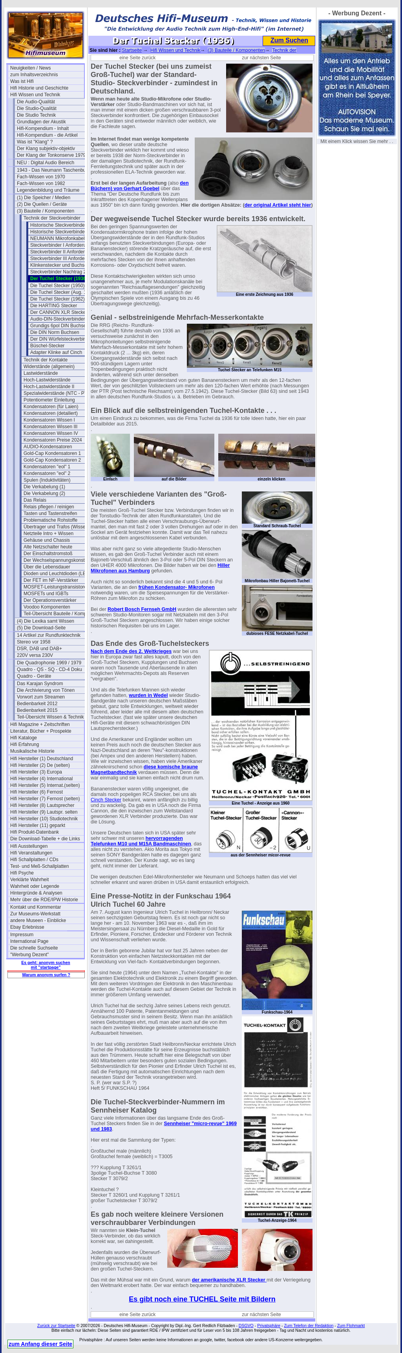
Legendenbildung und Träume (48, 190)
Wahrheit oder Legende (34, 886)
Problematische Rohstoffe (50, 520)
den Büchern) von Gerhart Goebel (140, 185)
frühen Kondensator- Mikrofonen (176, 587)
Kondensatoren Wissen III (50, 426)
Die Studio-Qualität (37, 108)
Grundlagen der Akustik (41, 122)
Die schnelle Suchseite (34, 948)
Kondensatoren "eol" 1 (47, 466)
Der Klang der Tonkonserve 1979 (51, 155)
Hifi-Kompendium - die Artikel (47, 135)
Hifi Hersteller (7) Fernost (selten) (45, 798)
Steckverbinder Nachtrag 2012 (62, 272)
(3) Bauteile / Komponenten (45, 211)
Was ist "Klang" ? (35, 142)
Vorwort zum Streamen (41, 697)
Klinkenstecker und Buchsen (60, 265)
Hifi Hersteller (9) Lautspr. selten (43, 812)
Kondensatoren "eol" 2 (47, 473)
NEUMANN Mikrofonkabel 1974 (63, 238)
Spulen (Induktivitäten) (47, 480)
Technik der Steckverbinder (52, 218)
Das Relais (35, 500)
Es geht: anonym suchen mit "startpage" (45, 965)
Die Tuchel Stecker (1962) (57, 299)
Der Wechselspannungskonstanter (59, 560)
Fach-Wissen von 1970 (41, 177)
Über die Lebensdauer (47, 567)
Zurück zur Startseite (56, 1325)
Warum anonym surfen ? (46, 974)
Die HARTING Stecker (53, 305)
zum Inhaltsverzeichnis (34, 74)
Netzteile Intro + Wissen (48, 533)
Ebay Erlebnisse (27, 927)
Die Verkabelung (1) (44, 487)
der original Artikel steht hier (278, 205)
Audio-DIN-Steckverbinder (57, 319)
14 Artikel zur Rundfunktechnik (48, 635)
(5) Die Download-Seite (41, 628)
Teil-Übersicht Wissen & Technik (50, 717)
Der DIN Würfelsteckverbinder (61, 339)
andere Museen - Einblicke (38, 920)
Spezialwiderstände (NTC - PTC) (58, 393)
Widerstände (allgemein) (49, 366)
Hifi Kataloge (23, 738)
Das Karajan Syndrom (40, 683)
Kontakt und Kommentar (35, 907)
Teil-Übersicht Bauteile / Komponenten (60, 613)
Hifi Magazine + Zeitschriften (40, 724)
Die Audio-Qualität (36, 101)
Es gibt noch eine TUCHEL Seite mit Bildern (202, 1299)
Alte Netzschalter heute (48, 547)
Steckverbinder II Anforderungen (64, 252)
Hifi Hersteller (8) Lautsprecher (42, 805)
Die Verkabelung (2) (44, 493)
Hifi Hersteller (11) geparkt (37, 825)
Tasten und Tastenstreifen (50, 513)
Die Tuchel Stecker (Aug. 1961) (63, 292)
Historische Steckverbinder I (59, 225)
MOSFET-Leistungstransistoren (56, 587)
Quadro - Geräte (34, 676)
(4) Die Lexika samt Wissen (45, 621)
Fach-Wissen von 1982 (41, 183)
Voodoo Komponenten (47, 607)
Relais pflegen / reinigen (49, 507)
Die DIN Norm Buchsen (54, 332)
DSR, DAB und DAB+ (39, 648)
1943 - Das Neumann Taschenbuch (54, 170)
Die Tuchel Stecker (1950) (57, 285)
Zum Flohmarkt (351, 1325)
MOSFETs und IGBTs (46, 593)
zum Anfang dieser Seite (40, 1344)
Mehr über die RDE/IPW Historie (44, 899)
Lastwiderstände (41, 373)
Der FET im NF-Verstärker (51, 580)
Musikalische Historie (32, 751)
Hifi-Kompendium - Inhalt (43, 128)
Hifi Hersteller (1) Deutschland (41, 758)
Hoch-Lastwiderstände (47, 380)
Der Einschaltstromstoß (48, 553)
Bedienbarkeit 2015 (37, 710)
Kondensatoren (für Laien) (51, 406)
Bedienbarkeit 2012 (37, 703)
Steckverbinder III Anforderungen (64, 258)
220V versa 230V (35, 655)
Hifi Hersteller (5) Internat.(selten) (45, 785)
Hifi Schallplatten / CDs (34, 859)
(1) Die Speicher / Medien (43, 197)
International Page (29, 941)
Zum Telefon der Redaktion (308, 1325)
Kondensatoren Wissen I (49, 420)
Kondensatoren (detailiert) (51, 413)
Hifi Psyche (22, 873)
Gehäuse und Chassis (47, 540)
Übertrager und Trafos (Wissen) (57, 527)
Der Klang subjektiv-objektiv (46, 148)
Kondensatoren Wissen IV (51, 433)
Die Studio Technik (36, 115)
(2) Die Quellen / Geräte (42, 204)
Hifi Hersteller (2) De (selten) (40, 765)
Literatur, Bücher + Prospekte (40, 731)
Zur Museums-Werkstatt (35, 914)
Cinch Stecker (106, 800)
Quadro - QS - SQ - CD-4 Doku (49, 669)
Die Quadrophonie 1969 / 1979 (49, 663)
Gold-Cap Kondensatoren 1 (52, 453)
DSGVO (246, 1325)
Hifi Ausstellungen (29, 846)
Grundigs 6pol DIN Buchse (58, 325)
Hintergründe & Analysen (36, 893)
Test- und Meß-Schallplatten (39, 866)
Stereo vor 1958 (33, 642)
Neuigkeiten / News (30, 68)
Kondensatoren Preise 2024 (53, 440)
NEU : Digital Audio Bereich (45, 162)
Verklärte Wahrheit (29, 879)
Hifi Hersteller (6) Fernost (36, 792)
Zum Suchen (289, 40)
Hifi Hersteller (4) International (41, 778)
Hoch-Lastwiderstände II (49, 386)
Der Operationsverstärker (50, 600)
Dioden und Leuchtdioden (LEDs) (58, 573)
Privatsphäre (268, 1325)
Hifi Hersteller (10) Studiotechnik (44, 818)
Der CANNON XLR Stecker (58, 312)
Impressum (21, 934)
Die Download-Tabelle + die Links (45, 839)
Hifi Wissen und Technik (35, 94)
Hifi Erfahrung (24, 744)
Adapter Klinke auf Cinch (56, 352)
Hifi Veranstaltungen (31, 853)
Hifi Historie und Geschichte (39, 88)
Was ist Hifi (22, 81)
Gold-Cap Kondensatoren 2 (52, 460)
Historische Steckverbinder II (60, 232)
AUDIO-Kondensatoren (48, 446)
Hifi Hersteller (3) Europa (36, 772)
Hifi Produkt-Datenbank (34, 832)
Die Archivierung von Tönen (46, 690)
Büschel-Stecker (47, 345)
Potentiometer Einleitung (49, 400)
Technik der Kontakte (46, 360)
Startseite (132, 50)
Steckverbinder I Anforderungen (63, 245)
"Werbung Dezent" (29, 954)
